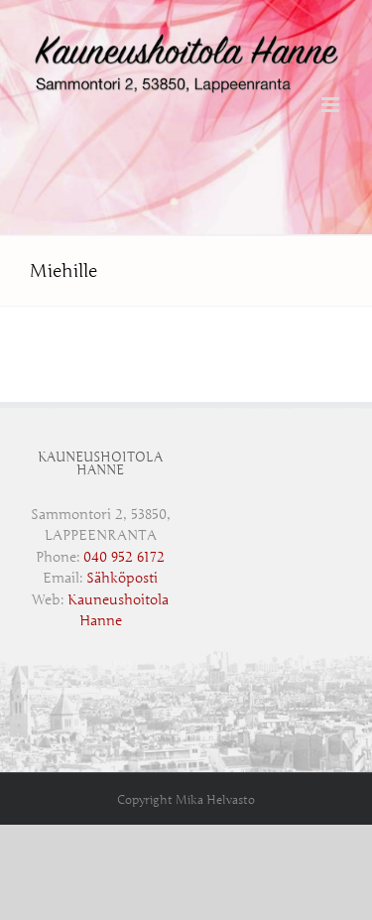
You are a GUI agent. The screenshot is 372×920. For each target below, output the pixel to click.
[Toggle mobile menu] (331, 104)
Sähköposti (122, 578)
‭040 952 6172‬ (124, 557)
